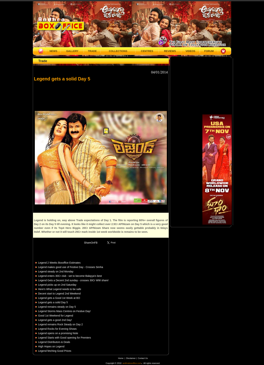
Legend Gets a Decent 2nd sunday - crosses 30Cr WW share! (73, 280)
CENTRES (147, 51)
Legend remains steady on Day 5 (57, 306)
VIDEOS (190, 51)
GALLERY (72, 51)
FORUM (209, 51)
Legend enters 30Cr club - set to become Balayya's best (70, 275)
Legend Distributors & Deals (54, 342)
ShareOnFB (91, 242)
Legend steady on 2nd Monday (55, 271)
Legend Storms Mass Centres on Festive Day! (64, 311)
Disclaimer (131, 358)
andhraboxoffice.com (131, 363)
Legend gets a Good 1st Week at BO (59, 297)
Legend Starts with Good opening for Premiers (64, 337)
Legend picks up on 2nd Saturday (57, 284)
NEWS (53, 51)
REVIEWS (170, 51)
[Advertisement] (101, 94)
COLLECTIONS (118, 51)
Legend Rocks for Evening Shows (57, 328)
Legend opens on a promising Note (58, 333)
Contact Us (143, 358)
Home (120, 358)
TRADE (92, 51)
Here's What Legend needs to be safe (59, 289)
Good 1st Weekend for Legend (55, 315)
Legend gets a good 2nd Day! (55, 320)
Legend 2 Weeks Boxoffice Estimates (59, 262)
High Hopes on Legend (51, 346)
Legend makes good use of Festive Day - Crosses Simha (70, 267)
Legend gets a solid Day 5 (53, 302)
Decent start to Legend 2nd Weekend (59, 293)
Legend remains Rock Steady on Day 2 (60, 324)
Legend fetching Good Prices (54, 350)
